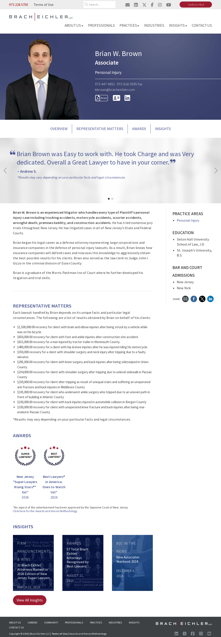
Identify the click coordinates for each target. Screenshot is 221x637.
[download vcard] (116, 98)
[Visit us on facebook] (152, 4)
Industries (154, 25)
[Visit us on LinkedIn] (176, 633)
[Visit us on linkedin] (136, 4)
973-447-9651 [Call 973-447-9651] (105, 84)
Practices (129, 25)
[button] (109, 199)
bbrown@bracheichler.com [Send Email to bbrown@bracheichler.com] (115, 89)
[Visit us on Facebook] (192, 633)
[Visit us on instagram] (160, 4)
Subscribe (196, 4)
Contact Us (202, 25)
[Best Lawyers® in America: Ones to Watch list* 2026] (54, 470)
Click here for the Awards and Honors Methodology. (45, 511)
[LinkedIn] (127, 98)
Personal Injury (188, 220)
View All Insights (30, 600)
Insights (178, 25)
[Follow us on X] (184, 633)
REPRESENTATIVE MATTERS (99, 128)
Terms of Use (44, 4)
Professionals (101, 25)
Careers (32, 622)
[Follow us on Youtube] (209, 633)
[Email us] (127, 4)
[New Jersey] (25, 470)
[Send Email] (185, 299)
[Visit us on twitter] (144, 4)
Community (51, 622)
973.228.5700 (18, 4)
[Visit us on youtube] (168, 4)
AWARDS (139, 128)
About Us (74, 25)
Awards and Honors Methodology (88, 633)
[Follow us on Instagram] (201, 633)
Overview (59, 128)
